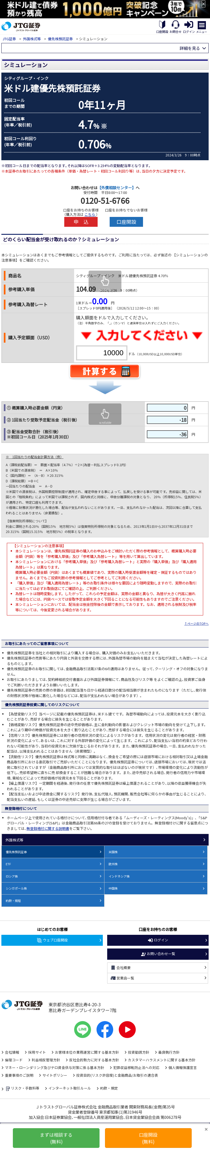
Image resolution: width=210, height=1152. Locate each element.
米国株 (113, 852)
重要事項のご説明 (19, 1075)
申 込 (81, 221)
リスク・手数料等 (22, 1089)
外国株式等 (32, 38)
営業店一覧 (122, 978)
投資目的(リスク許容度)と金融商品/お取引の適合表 (117, 1075)
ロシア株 (12, 876)
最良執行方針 (169, 1052)
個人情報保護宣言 (182, 1067)
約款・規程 (13, 900)
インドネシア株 (119, 876)
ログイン (157, 940)
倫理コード (14, 1059)
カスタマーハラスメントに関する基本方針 (162, 1059)
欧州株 (113, 864)
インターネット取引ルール (69, 1088)
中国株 (113, 888)
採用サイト (37, 1052)
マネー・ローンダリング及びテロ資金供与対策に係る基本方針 (54, 1067)
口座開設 (126, 221)
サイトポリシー (54, 1075)
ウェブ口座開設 (52, 940)
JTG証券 (9, 38)
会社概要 (120, 968)
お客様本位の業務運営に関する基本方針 (87, 1052)
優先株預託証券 (60, 38)
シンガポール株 (16, 888)
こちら (90, 214)
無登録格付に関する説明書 (48, 828)
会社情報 (12, 1052)
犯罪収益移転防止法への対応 (136, 1067)
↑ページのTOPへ (196, 623)
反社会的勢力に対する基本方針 (94, 1059)
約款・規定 (109, 1088)
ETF (8, 864)
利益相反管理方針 (46, 1059)
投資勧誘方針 (138, 1052)
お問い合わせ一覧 (157, 954)
